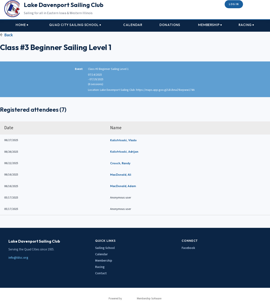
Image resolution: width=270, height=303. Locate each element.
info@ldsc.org (18, 257)
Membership (103, 260)
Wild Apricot (129, 298)
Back (8, 35)
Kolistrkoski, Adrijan (124, 152)
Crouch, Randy (120, 163)
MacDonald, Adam (123, 186)
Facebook (188, 248)
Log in (234, 4)
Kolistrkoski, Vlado (123, 140)
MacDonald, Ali (120, 175)
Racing (100, 267)
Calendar (101, 254)
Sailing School (105, 248)
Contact (101, 273)
